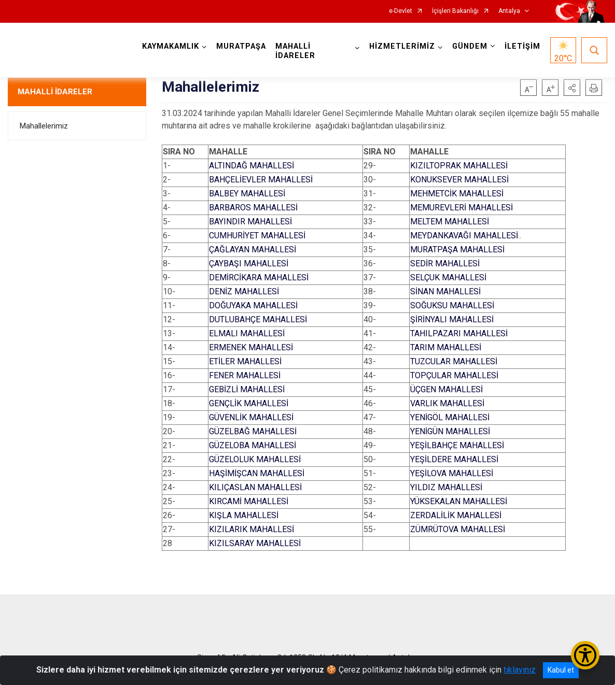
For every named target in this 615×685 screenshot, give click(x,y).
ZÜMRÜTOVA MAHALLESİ (457, 529)
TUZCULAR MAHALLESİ (453, 361)
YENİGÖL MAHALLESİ (450, 417)
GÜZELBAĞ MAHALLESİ (253, 431)
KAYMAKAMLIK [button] (170, 46)
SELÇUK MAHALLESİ (448, 277)
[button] (572, 87)
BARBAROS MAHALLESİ (253, 207)
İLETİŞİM (522, 46)
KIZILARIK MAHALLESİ (251, 529)
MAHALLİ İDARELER (55, 91)
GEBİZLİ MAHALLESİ (247, 389)
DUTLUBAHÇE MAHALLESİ (258, 319)
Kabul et (561, 670)
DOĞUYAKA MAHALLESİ (253, 305)
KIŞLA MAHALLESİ (243, 515)
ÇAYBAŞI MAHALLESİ (248, 263)
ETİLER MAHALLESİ (245, 361)
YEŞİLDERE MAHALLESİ (454, 459)
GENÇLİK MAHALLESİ (248, 403)
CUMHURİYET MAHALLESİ (257, 235)
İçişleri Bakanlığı (455, 11)
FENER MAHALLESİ (245, 375)
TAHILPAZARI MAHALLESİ (459, 333)
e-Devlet (400, 11)
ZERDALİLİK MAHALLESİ (455, 515)
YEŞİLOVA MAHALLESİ (451, 473)
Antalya (509, 11)
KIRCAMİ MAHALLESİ (248, 501)
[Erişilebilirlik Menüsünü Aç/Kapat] (585, 655)
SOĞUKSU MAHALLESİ (452, 305)
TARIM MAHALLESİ (445, 347)
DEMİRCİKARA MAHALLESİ (259, 277)
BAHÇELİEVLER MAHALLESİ (261, 179)
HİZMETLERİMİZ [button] (402, 46)
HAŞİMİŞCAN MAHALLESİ (256, 473)
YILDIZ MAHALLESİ (446, 487)
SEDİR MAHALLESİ (445, 263)
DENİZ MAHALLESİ (244, 291)
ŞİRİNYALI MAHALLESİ (452, 319)
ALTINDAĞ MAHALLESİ (251, 165)
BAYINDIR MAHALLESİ (250, 221)
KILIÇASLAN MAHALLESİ (255, 487)
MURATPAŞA (241, 46)
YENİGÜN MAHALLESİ (450, 431)
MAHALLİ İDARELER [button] (295, 51)
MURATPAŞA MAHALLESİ (457, 249)
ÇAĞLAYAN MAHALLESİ (252, 249)
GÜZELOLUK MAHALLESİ (255, 459)
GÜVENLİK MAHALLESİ (251, 417)
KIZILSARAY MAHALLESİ (255, 543)
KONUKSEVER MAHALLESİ (459, 179)
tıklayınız (520, 670)
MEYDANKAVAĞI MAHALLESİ (464, 235)
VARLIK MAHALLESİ (447, 403)
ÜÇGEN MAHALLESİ (446, 389)
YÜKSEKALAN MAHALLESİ (458, 501)
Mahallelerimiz (44, 126)
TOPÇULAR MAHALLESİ (454, 375)
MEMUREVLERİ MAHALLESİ (461, 207)
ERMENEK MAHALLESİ (251, 347)
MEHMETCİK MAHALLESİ (457, 193)
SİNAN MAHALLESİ (445, 291)
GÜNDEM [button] (469, 46)
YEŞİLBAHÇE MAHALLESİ (457, 445)
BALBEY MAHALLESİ (247, 193)
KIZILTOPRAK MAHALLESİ (459, 165)
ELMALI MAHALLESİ (247, 333)
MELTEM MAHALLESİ (449, 221)
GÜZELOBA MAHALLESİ (252, 445)
